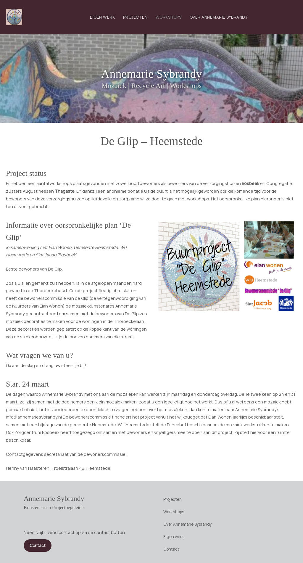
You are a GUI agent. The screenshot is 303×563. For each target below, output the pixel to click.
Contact (171, 549)
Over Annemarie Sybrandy (219, 17)
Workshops (169, 17)
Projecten (135, 17)
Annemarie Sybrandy (151, 74)
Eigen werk (102, 17)
